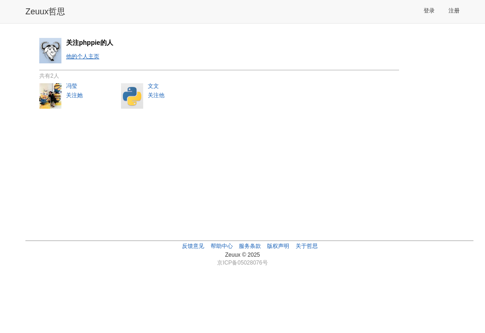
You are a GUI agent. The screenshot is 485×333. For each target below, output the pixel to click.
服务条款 (250, 246)
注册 (454, 10)
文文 (153, 86)
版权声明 (278, 246)
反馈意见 (193, 246)
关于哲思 (307, 246)
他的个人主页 (82, 56)
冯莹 (71, 86)
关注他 (156, 95)
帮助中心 (222, 246)
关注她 (74, 95)
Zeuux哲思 (45, 11)
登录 (429, 10)
